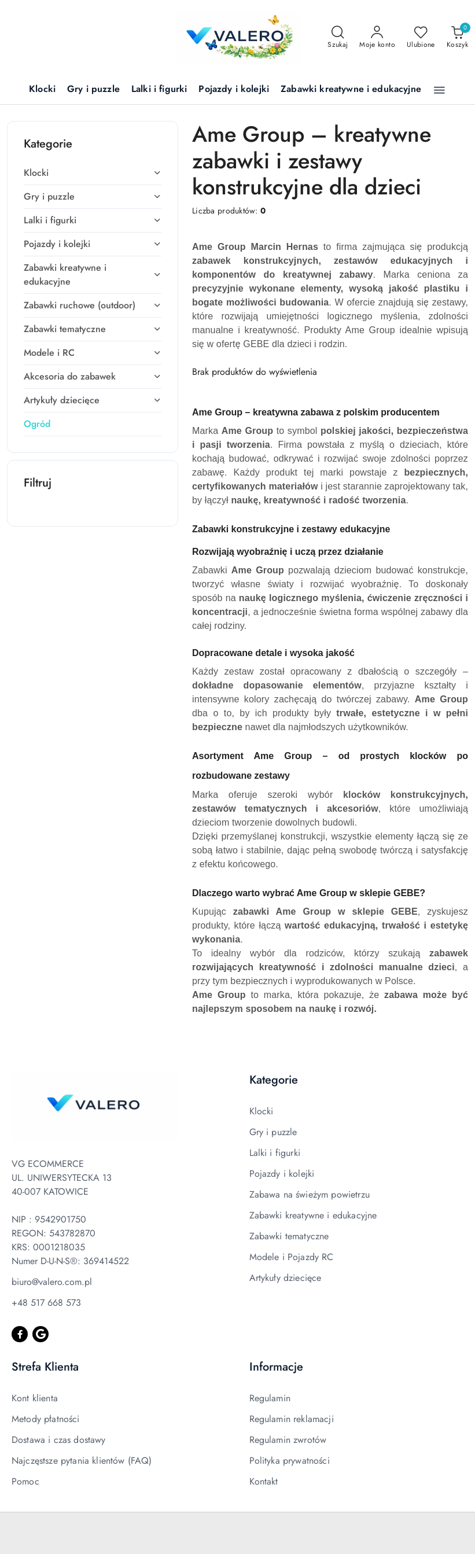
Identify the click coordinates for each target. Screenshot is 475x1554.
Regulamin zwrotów (288, 1439)
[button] (439, 90)
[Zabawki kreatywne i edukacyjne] (351, 90)
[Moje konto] (377, 38)
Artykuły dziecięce (285, 1277)
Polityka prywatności (289, 1460)
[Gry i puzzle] (93, 90)
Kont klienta (35, 1398)
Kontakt (263, 1481)
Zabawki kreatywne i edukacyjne (313, 1215)
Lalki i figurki (274, 1152)
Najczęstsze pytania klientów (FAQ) (82, 1460)
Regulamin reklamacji (291, 1419)
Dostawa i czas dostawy (59, 1439)
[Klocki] (42, 90)
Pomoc (25, 1481)
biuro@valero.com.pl (52, 1281)
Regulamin (269, 1398)
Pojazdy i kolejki (282, 1173)
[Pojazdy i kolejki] (233, 90)
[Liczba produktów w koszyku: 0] (457, 38)
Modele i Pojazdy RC (291, 1257)
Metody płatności (46, 1419)
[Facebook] (20, 1334)
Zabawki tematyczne (289, 1236)
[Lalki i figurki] (159, 90)
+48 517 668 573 (46, 1302)
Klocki (261, 1111)
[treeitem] (92, 173)
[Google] (40, 1334)
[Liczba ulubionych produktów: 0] (421, 38)
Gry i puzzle (273, 1132)
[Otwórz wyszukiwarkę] (337, 38)
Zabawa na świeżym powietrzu (309, 1194)
